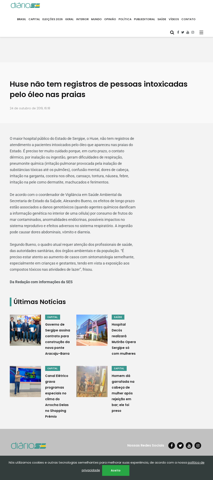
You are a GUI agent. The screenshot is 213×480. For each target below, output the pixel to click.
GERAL (69, 19)
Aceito (116, 470)
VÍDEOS (174, 19)
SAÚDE (161, 19)
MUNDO (96, 19)
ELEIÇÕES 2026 (52, 19)
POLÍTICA (125, 19)
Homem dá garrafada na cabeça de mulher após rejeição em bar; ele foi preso (123, 393)
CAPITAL (34, 19)
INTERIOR (82, 19)
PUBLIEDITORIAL (144, 19)
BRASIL (21, 19)
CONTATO (188, 19)
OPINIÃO (110, 19)
